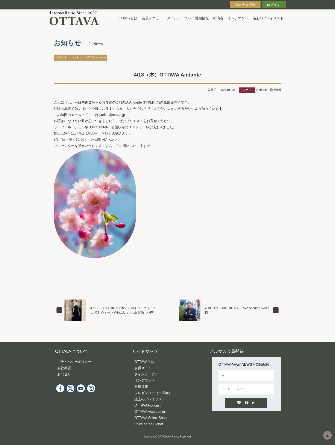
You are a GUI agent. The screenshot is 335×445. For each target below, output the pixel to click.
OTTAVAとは (127, 18)
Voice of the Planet (148, 424)
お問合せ (64, 374)
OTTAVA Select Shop (150, 418)
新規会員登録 (245, 4)
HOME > (63, 57)
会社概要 (64, 368)
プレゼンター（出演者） (153, 393)
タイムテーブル (179, 18)
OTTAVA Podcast (147, 405)
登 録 (243, 403)
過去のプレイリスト (268, 18)
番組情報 (202, 18)
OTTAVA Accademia (149, 411)
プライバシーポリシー (74, 362)
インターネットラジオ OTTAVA (76, 18)
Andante (262, 90)
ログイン (273, 4)
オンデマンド (238, 18)
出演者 (218, 18)
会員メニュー (152, 18)
